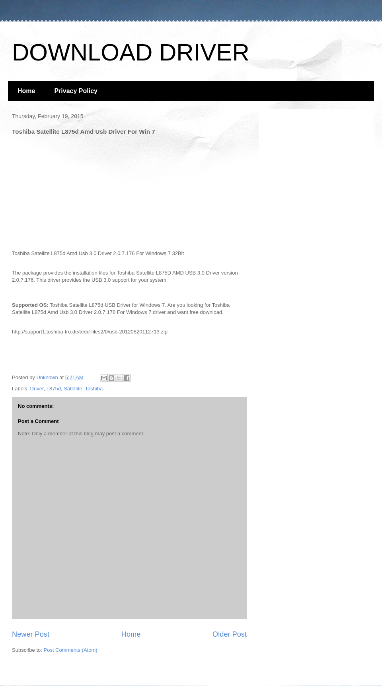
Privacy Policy (75, 91)
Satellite (73, 389)
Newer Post (30, 634)
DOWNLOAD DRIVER (130, 52)
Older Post (229, 634)
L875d (54, 389)
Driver (37, 389)
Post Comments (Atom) (70, 650)
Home (26, 91)
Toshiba (94, 389)
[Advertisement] (71, 190)
